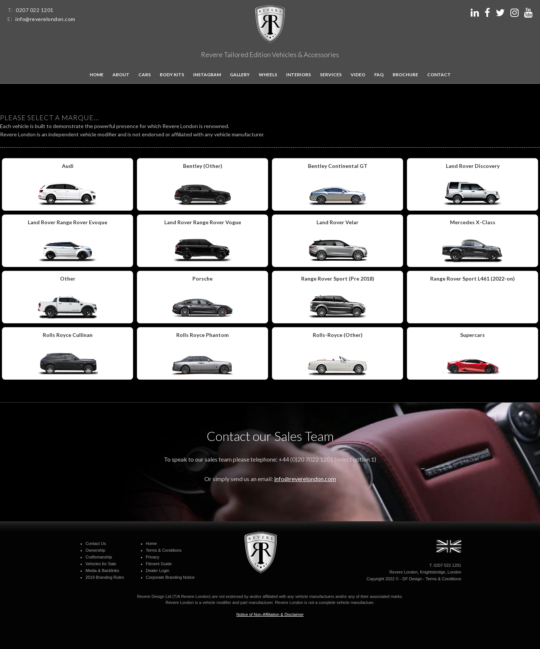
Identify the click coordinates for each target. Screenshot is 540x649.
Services (331, 74)
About (120, 74)
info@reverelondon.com (45, 19)
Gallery (240, 74)
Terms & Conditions (164, 550)
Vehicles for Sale (101, 563)
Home (97, 74)
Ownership (95, 550)
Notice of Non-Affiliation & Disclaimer (270, 614)
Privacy (152, 557)
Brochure (405, 74)
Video (358, 74)
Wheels (268, 74)
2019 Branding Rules (105, 577)
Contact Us (96, 543)
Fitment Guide (159, 563)
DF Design (412, 579)
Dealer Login (157, 570)
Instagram (207, 74)
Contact (439, 74)
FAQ (379, 74)
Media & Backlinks (102, 570)
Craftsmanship (99, 557)
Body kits (172, 74)
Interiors (298, 74)
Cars (144, 74)
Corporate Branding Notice (170, 577)
